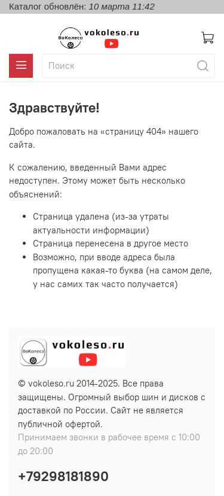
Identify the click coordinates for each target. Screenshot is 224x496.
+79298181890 (63, 476)
